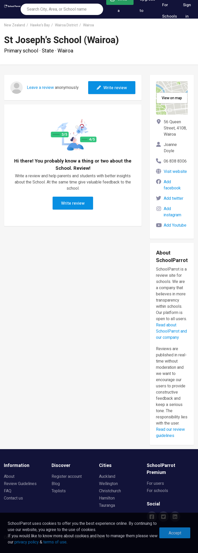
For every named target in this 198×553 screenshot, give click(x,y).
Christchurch (110, 491)
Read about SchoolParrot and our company (171, 331)
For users (155, 483)
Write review (112, 88)
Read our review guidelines (170, 432)
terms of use (55, 542)
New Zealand (14, 25)
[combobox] (62, 9)
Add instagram (172, 212)
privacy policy (26, 542)
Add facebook (172, 185)
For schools (157, 491)
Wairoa (88, 25)
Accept (175, 533)
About (9, 476)
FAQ (7, 491)
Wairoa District (66, 25)
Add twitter (173, 198)
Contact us (13, 498)
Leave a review (40, 88)
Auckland (107, 476)
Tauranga (107, 505)
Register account (67, 476)
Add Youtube (175, 225)
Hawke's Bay (40, 25)
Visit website (175, 171)
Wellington (108, 484)
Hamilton (107, 498)
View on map (172, 98)
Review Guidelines (20, 484)
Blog (56, 484)
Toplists (59, 491)
